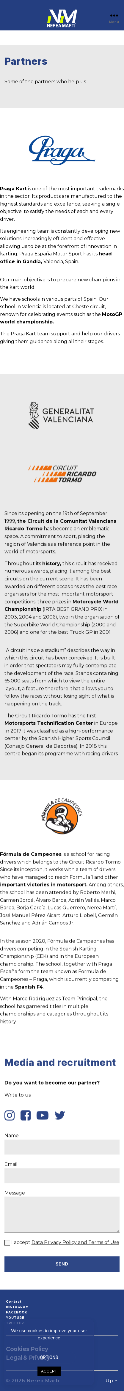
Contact (13, 1302)
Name (62, 1249)
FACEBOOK (16, 1312)
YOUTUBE (15, 1318)
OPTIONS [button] (49, 1357)
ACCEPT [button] (49, 1371)
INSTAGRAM (17, 1307)
